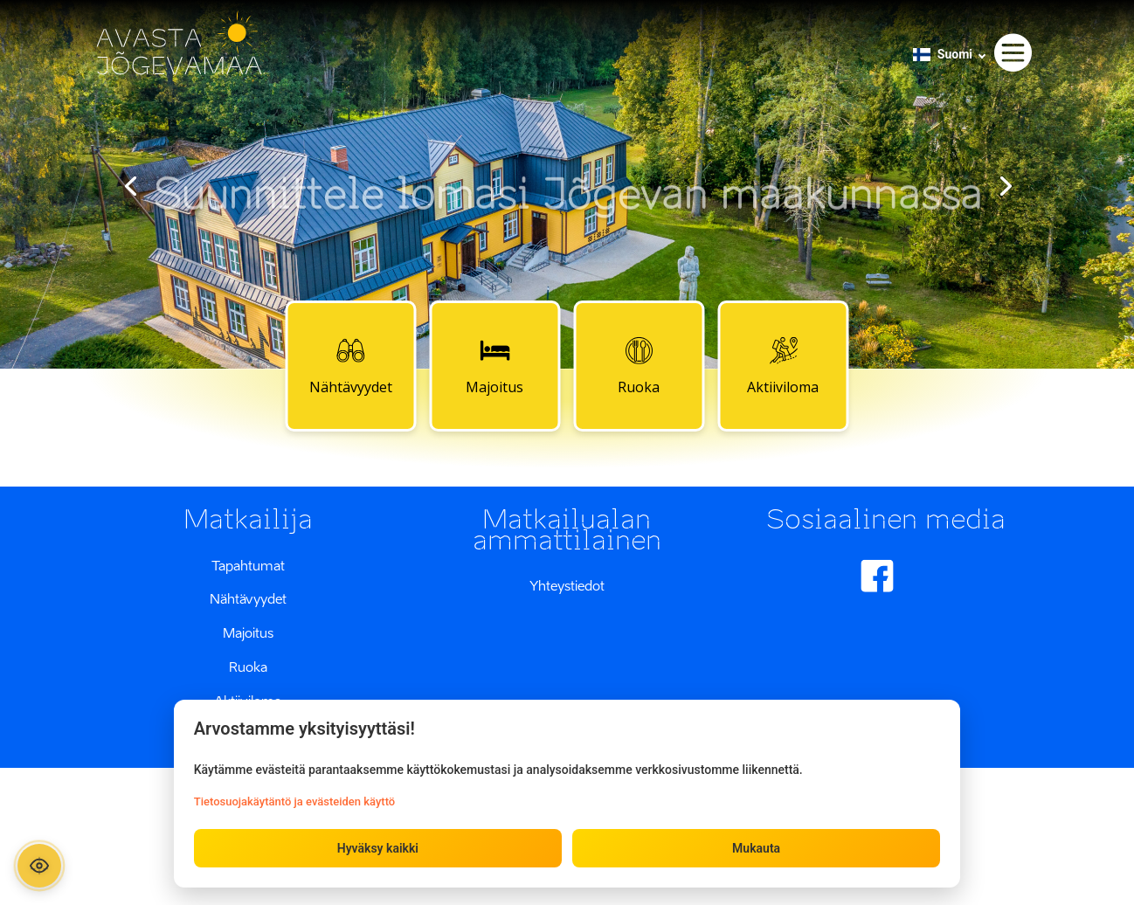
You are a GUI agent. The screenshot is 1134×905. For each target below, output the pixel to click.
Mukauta (755, 847)
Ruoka (639, 365)
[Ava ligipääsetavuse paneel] (41, 863)
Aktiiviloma (783, 365)
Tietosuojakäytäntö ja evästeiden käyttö (295, 800)
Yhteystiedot (567, 585)
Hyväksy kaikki (377, 847)
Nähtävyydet (350, 365)
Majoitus (494, 365)
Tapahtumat (248, 565)
